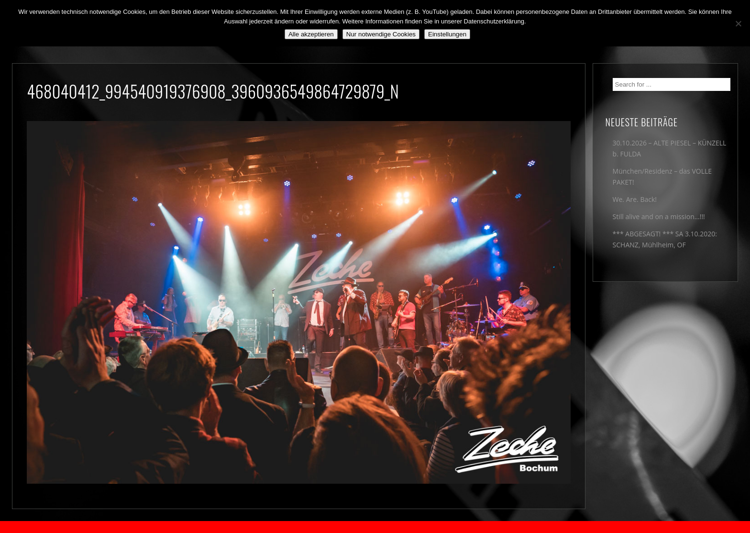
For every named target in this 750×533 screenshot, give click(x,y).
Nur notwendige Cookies (381, 34)
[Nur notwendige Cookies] (738, 23)
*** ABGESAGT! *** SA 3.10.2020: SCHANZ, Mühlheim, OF (665, 239)
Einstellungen (447, 34)
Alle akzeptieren (311, 34)
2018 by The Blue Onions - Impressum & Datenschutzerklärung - (375, 527)
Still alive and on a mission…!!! (659, 216)
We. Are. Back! (635, 199)
